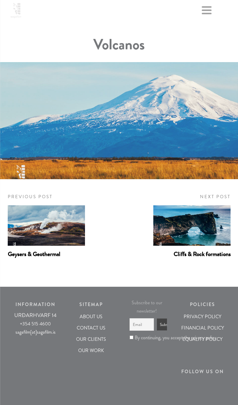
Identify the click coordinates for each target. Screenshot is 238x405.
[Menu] (206, 11)
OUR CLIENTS (91, 339)
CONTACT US (91, 327)
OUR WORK (91, 350)
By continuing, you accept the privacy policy (147, 337)
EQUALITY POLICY (202, 339)
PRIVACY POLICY (202, 316)
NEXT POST (215, 196)
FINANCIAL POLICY (202, 327)
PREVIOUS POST (30, 196)
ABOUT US (91, 316)
